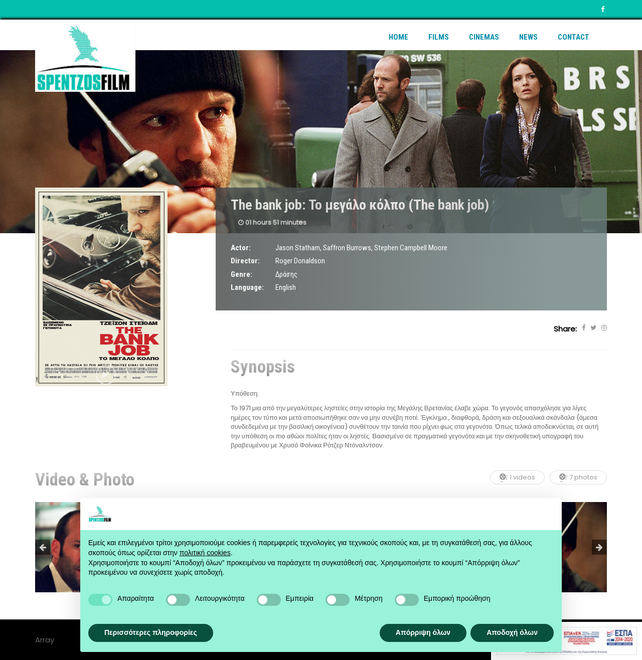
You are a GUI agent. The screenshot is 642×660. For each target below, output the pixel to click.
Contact (573, 37)
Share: (565, 328)
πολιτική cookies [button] (205, 553)
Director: (245, 260)
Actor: (241, 247)
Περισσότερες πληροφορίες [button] (150, 632)
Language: (247, 287)
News (528, 37)
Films (438, 37)
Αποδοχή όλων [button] (512, 632)
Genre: (241, 274)
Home (398, 37)
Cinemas (484, 37)
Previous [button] (42, 547)
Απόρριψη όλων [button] (423, 632)
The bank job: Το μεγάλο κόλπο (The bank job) (360, 205)
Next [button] (599, 547)
